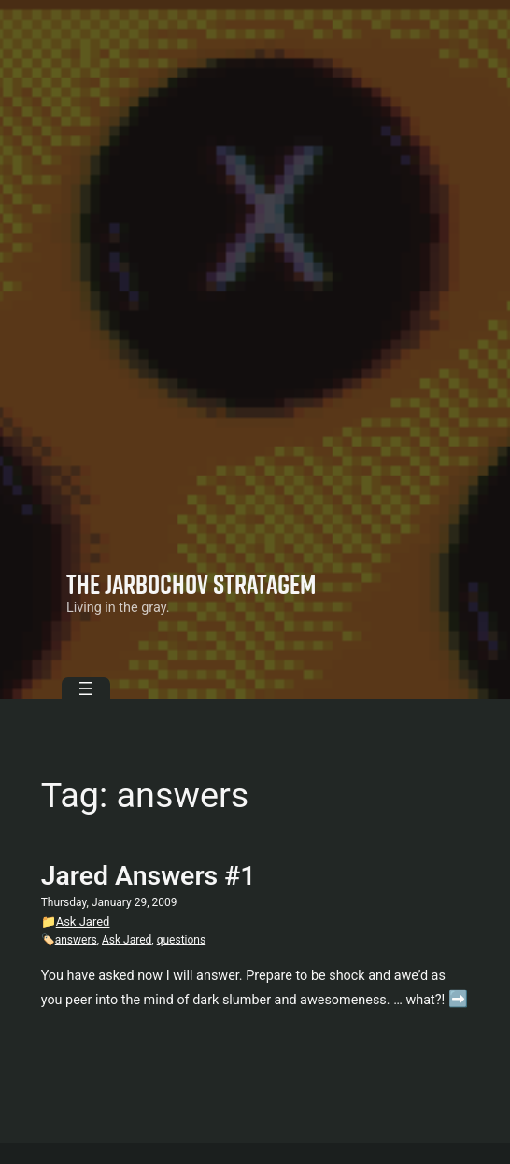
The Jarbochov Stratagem (191, 583)
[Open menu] (86, 688)
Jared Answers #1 (148, 875)
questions (181, 939)
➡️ (458, 998)
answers (76, 939)
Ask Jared (83, 922)
